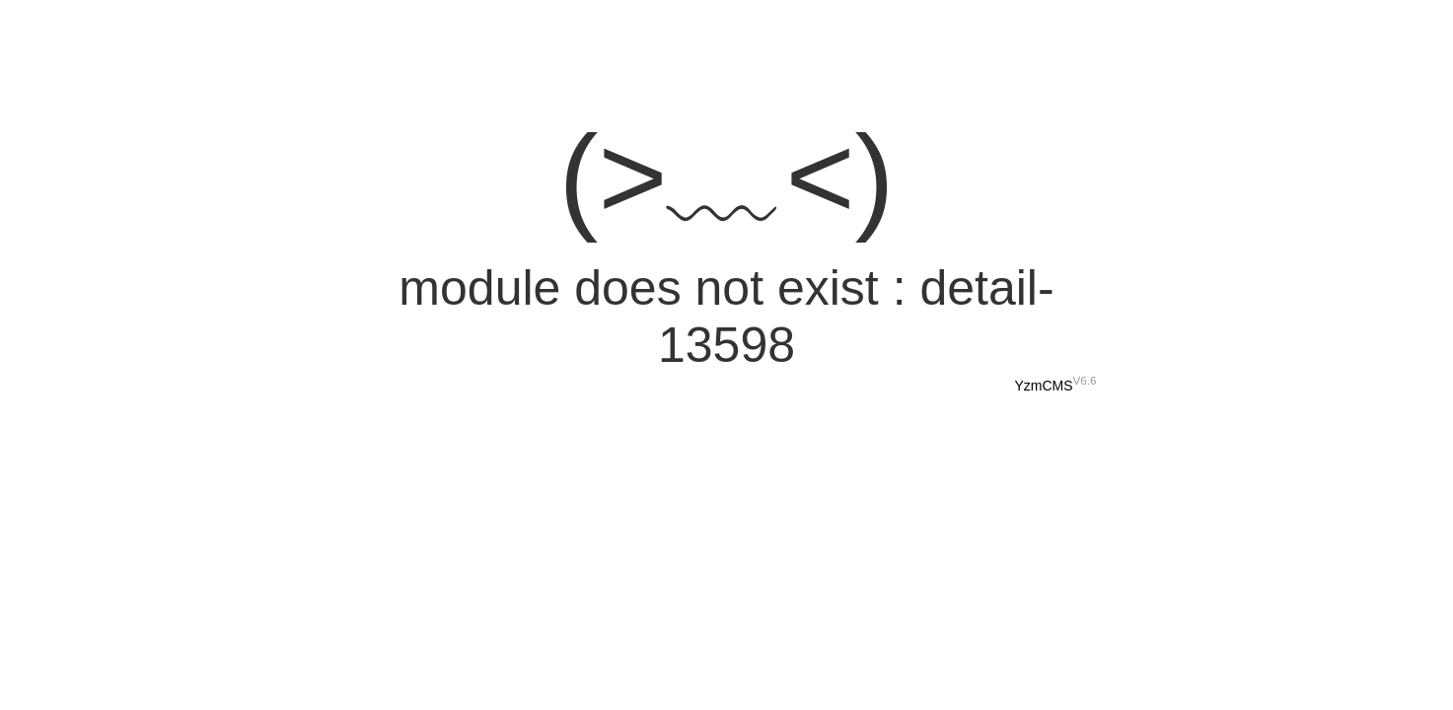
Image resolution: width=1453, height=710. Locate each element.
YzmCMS (1043, 385)
